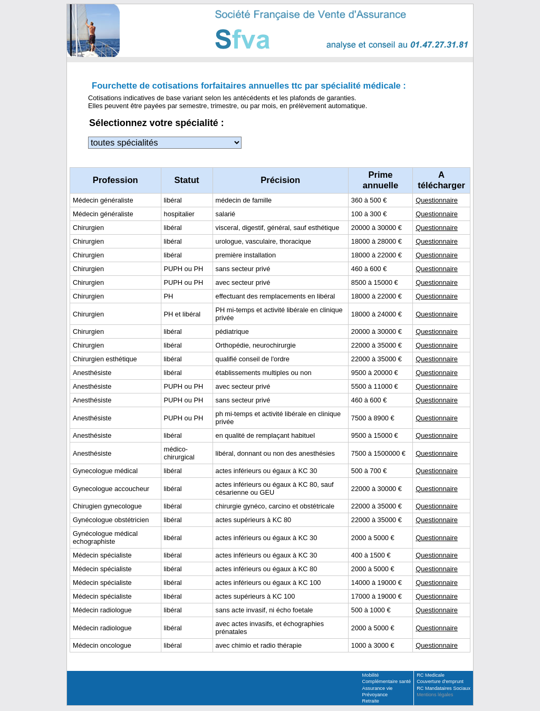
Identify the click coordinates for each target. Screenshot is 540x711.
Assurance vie (377, 688)
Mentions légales (435, 694)
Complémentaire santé (386, 681)
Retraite (370, 701)
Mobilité (370, 675)
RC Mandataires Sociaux (443, 688)
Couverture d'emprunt (440, 681)
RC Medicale (431, 675)
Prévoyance (375, 694)
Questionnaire (437, 200)
